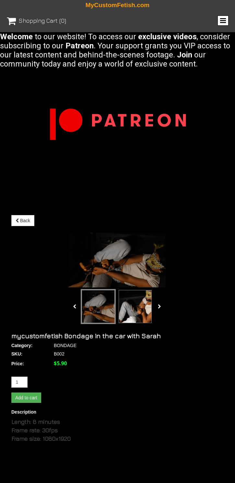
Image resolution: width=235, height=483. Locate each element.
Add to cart (26, 342)
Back (23, 220)
